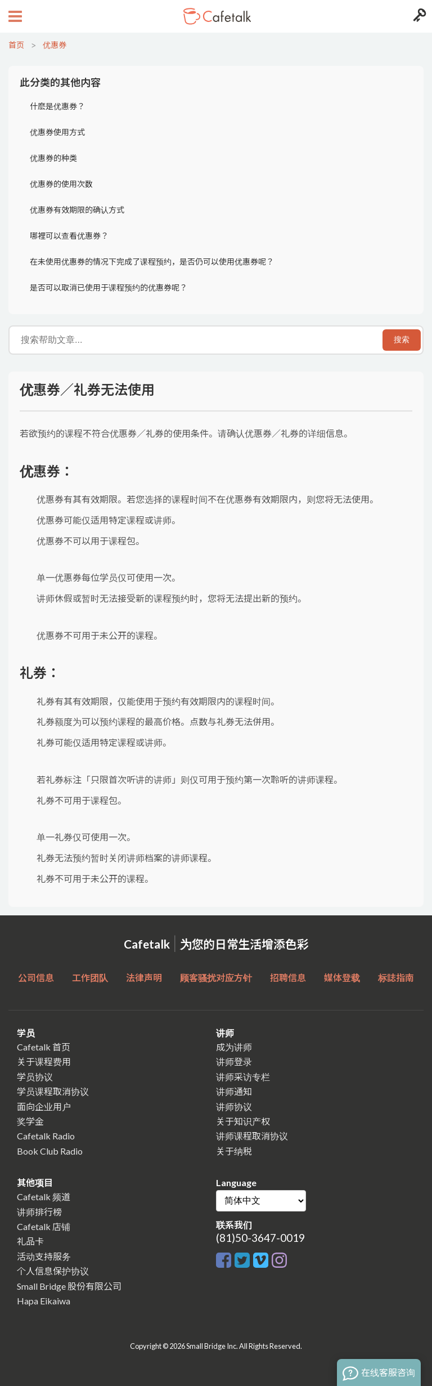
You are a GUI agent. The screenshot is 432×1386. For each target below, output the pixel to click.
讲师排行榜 (39, 1211)
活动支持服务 (44, 1256)
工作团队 (90, 977)
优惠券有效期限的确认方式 (77, 209)
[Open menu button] (14, 16)
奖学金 (30, 1121)
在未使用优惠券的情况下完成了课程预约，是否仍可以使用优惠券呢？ (152, 261)
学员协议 (35, 1076)
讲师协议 (234, 1106)
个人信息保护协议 (53, 1271)
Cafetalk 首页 (43, 1046)
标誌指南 (396, 977)
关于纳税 (234, 1151)
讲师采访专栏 (243, 1076)
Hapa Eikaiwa (43, 1300)
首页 (16, 45)
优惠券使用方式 (57, 132)
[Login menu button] (418, 16)
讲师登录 (234, 1061)
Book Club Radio (50, 1151)
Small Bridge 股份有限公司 (69, 1286)
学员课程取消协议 (53, 1091)
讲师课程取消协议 (252, 1135)
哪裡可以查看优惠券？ (69, 235)
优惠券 (54, 45)
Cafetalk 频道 (43, 1196)
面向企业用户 (44, 1106)
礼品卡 (30, 1241)
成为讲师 (234, 1046)
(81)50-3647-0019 (260, 1237)
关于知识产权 (243, 1121)
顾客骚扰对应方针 (216, 977)
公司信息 (36, 977)
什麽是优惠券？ (57, 106)
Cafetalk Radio (46, 1135)
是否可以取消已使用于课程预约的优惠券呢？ (108, 287)
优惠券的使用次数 (61, 184)
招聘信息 (288, 977)
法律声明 (144, 977)
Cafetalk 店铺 (43, 1226)
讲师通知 (234, 1091)
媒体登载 (342, 977)
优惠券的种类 (53, 158)
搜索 (402, 339)
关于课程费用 (44, 1061)
